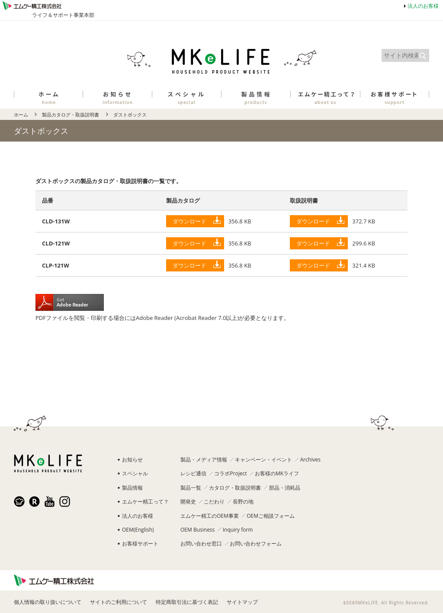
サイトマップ (242, 602)
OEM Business (197, 529)
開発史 (188, 501)
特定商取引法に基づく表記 (187, 602)
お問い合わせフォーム (256, 543)
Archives (310, 459)
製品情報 (132, 487)
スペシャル (135, 473)
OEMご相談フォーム (271, 515)
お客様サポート (140, 543)
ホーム (21, 114)
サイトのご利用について (118, 602)
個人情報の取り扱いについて (47, 602)
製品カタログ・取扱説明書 (70, 114)
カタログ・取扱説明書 (235, 487)
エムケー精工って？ (145, 501)
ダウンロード (189, 221)
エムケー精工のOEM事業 (209, 515)
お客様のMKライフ (277, 473)
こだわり (214, 501)
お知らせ (132, 459)
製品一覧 (190, 487)
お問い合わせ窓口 (201, 543)
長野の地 (243, 501)
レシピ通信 (193, 473)
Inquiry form (238, 529)
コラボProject (230, 473)
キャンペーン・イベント (263, 459)
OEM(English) (138, 529)
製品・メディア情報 (203, 459)
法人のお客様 (423, 6)
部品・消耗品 (284, 487)
